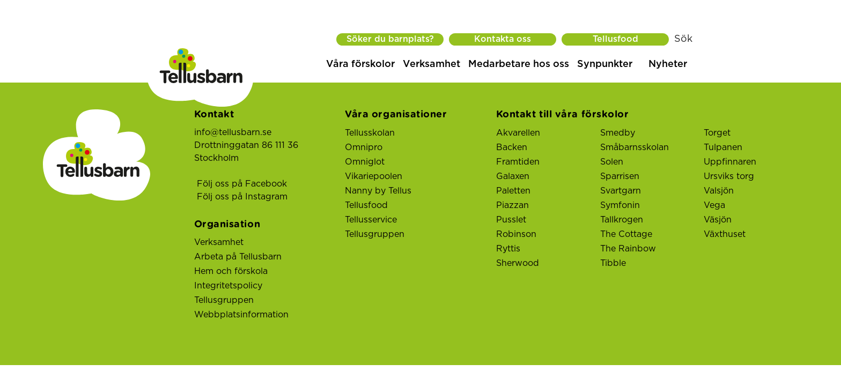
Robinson (516, 234)
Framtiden (518, 162)
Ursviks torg (729, 176)
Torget (717, 133)
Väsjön (718, 220)
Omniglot (365, 162)
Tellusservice (371, 220)
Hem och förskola (231, 271)
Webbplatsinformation (241, 314)
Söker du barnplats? (390, 39)
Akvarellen (518, 133)
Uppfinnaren (730, 162)
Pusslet (511, 220)
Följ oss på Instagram (242, 196)
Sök (683, 39)
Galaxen (512, 176)
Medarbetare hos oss (518, 64)
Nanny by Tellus (378, 191)
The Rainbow (628, 248)
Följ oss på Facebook (242, 184)
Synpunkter (604, 64)
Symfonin (620, 205)
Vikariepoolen (373, 176)
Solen (611, 162)
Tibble (613, 263)
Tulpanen (723, 147)
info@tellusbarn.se (232, 132)
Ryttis (508, 248)
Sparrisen (619, 176)
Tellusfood (615, 39)
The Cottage (626, 234)
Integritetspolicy (228, 285)
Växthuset (725, 234)
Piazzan (512, 205)
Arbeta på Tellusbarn (238, 257)
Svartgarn (620, 191)
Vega (714, 205)
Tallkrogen (621, 220)
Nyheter (667, 64)
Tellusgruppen (224, 300)
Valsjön (719, 191)
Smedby (617, 133)
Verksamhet (431, 64)
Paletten (513, 191)
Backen (511, 147)
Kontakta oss (502, 39)
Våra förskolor (360, 64)
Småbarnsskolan (634, 147)
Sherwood (517, 263)
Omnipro (363, 147)
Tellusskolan (370, 133)
